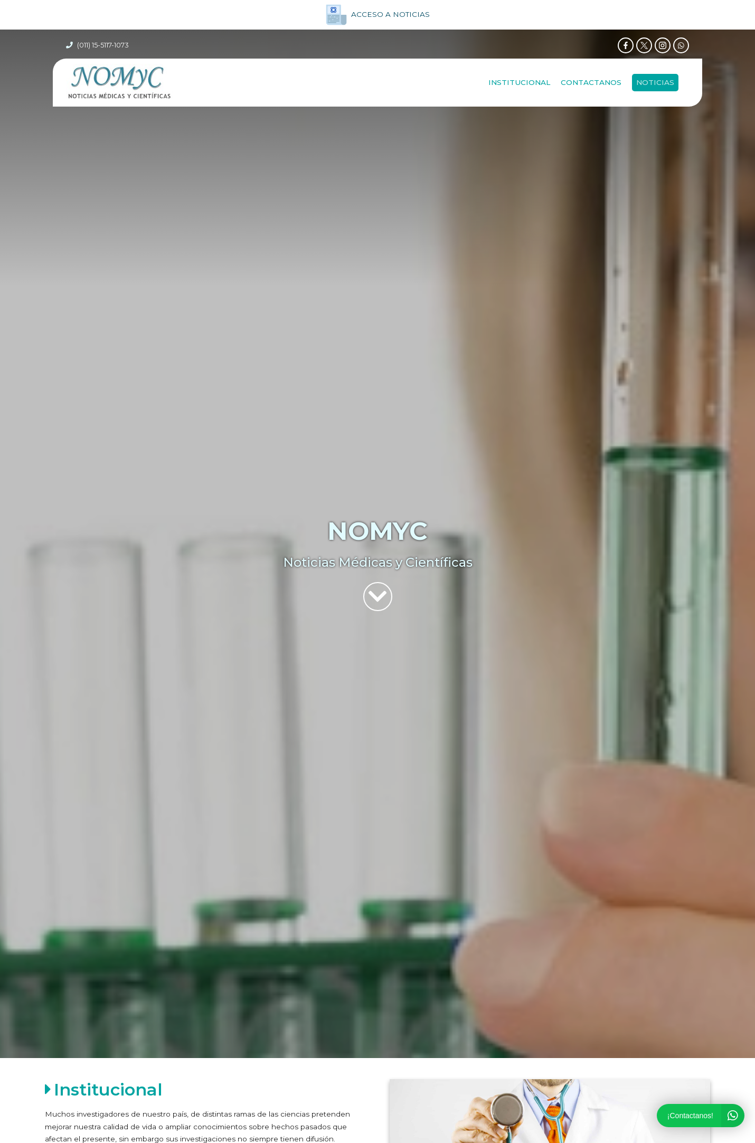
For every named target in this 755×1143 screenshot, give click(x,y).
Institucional (519, 84)
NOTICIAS (655, 84)
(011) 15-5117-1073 (103, 46)
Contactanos (591, 84)
